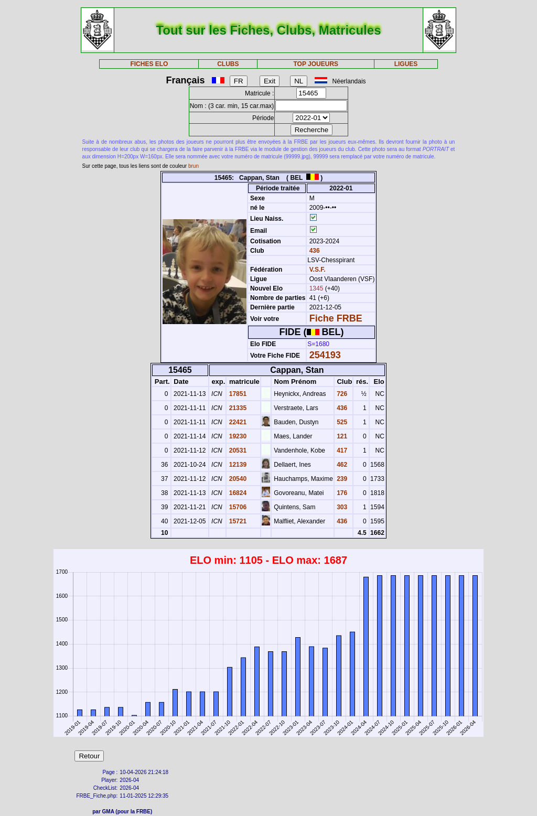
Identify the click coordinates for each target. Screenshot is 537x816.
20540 (236, 478)
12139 (236, 464)
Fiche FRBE (335, 318)
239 (341, 478)
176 (341, 493)
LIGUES (406, 64)
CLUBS (228, 64)
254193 (325, 355)
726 (341, 394)
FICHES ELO (149, 64)
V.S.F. (317, 269)
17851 (236, 394)
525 (341, 422)
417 (341, 450)
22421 (236, 422)
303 (341, 507)
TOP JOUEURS (316, 64)
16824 (236, 493)
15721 (236, 521)
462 (341, 464)
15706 (236, 507)
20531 (236, 450)
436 (313, 250)
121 (341, 436)
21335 (236, 408)
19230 (236, 436)
